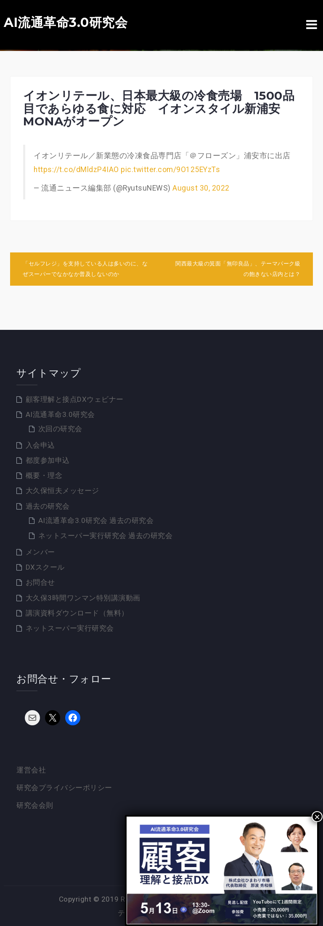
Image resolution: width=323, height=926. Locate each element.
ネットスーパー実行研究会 (70, 628)
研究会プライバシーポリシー (64, 787)
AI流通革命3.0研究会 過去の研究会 (96, 520)
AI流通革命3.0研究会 (65, 22)
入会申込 (40, 445)
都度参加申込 (48, 460)
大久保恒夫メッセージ (62, 490)
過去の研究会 (48, 506)
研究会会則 (34, 805)
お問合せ (40, 582)
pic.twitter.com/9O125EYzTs (170, 169)
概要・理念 (44, 475)
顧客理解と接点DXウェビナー (75, 399)
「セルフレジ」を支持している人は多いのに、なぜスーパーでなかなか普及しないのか (85, 268)
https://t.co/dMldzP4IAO (76, 169)
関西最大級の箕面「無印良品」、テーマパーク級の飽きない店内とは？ (237, 268)
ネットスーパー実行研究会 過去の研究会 (105, 535)
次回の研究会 (60, 429)
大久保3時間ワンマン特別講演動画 (83, 598)
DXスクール (45, 567)
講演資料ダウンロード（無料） (77, 613)
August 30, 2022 (201, 188)
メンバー (40, 552)
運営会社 (31, 770)
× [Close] (317, 816)
